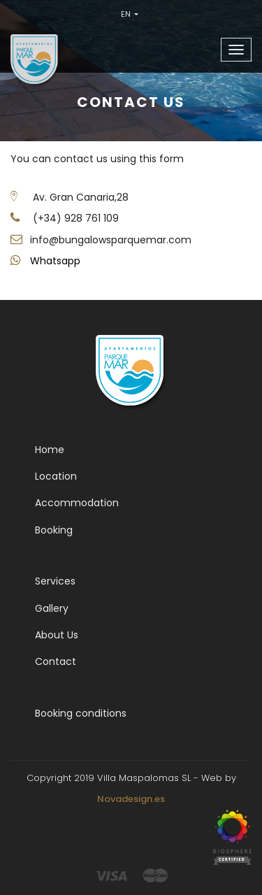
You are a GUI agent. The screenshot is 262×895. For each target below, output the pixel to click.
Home (49, 450)
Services (55, 581)
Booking (54, 530)
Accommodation (77, 503)
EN (129, 14)
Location (56, 476)
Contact (55, 661)
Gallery (51, 608)
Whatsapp (55, 261)
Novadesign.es (131, 799)
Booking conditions (80, 713)
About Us (56, 635)
